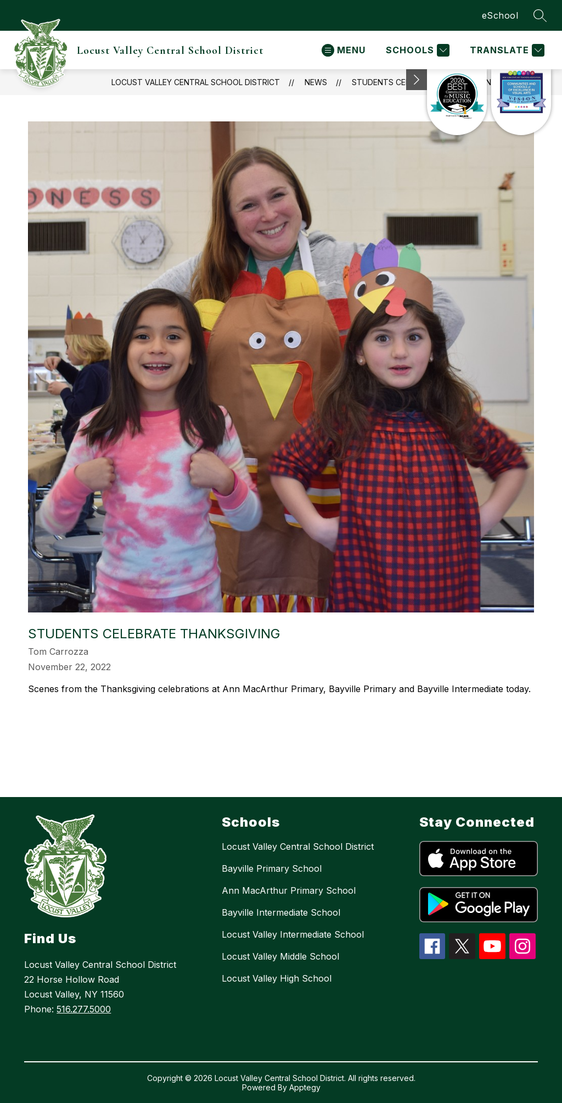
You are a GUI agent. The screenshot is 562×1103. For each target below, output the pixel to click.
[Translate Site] (505, 50)
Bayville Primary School (272, 868)
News (316, 82)
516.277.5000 (84, 1009)
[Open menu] (344, 50)
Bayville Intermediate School (281, 912)
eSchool (500, 15)
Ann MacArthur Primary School (289, 890)
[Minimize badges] (416, 79)
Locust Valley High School (276, 978)
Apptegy (305, 1087)
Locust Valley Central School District (298, 846)
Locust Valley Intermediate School (293, 934)
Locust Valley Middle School (280, 956)
